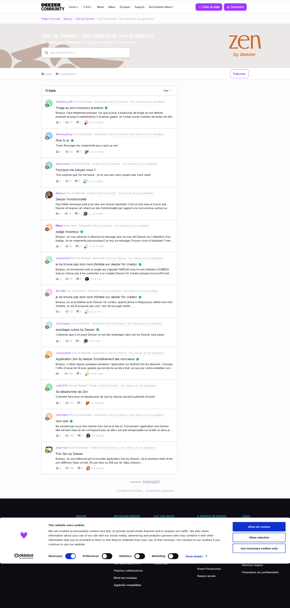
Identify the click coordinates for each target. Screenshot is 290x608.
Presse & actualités (209, 527)
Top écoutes (160, 534)
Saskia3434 (63, 258)
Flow (117, 527)
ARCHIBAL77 (64, 414)
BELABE (60, 290)
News (100, 6)
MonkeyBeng (64, 134)
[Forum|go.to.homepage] (52, 7)
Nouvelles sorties (164, 542)
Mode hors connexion (127, 556)
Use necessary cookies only (259, 592)
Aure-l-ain (62, 447)
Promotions (83, 542)
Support (139, 6)
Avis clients (83, 549)
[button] (208, 7)
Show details (194, 600)
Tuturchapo (63, 323)
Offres (79, 534)
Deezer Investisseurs (210, 561)
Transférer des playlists (128, 542)
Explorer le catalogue (166, 527)
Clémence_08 (64, 101)
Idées (111, 6)
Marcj (59, 225)
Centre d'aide (84, 556)
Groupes (125, 6)
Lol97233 (61, 385)
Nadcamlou (63, 163)
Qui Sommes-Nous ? (161, 6)
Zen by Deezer (85, 18)
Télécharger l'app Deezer (91, 527)
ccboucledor (63, 352)
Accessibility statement (159, 490)
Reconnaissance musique (129, 534)
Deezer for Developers (211, 554)
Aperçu (67, 18)
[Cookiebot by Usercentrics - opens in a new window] (24, 601)
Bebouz (60, 193)
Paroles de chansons (126, 549)
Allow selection (259, 582)
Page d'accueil (50, 18)
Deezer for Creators (209, 547)
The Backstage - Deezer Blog (171, 549)
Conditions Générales (130, 490)
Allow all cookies (259, 571)
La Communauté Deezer (168, 556)
